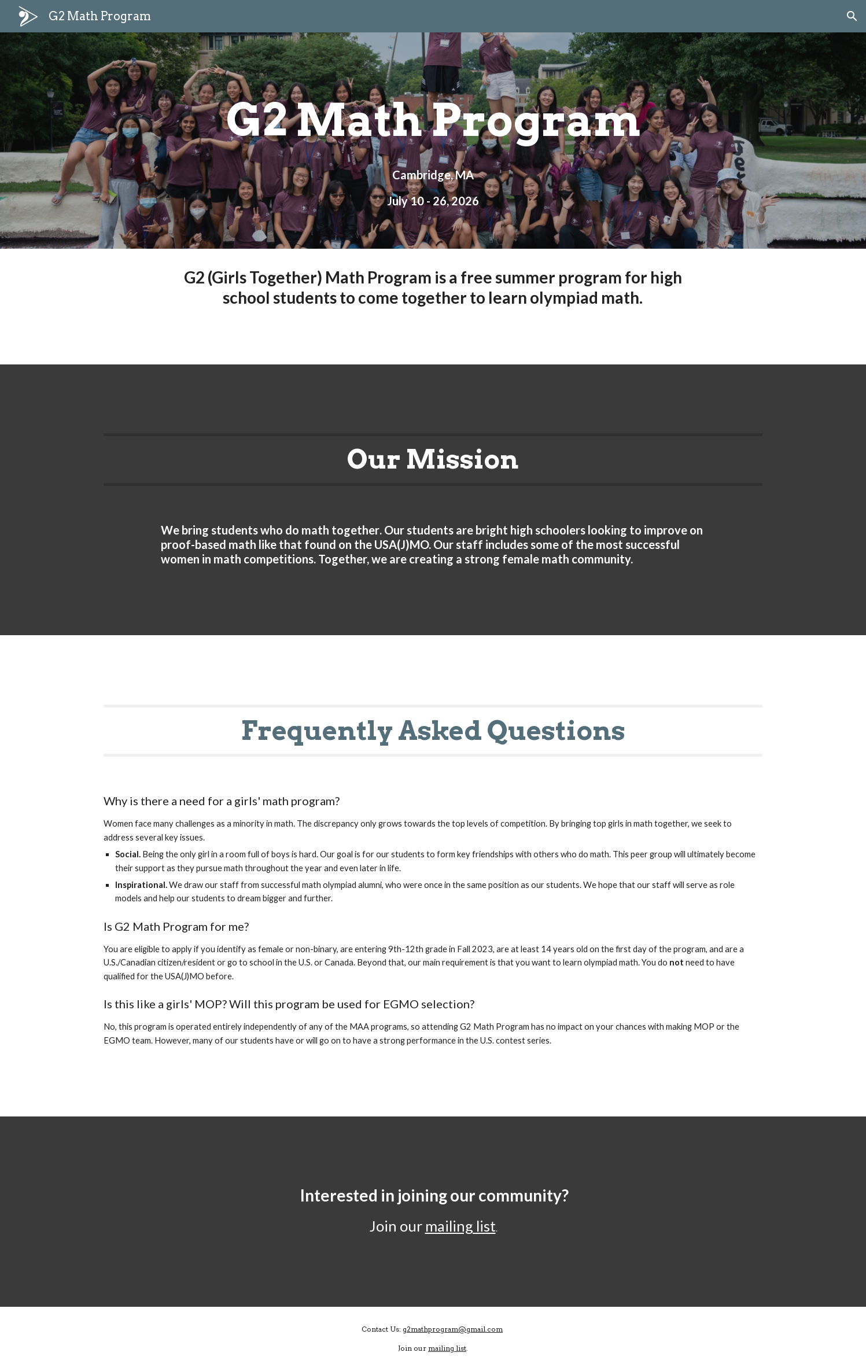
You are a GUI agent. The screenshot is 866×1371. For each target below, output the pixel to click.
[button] (852, 16)
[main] (432, 120)
